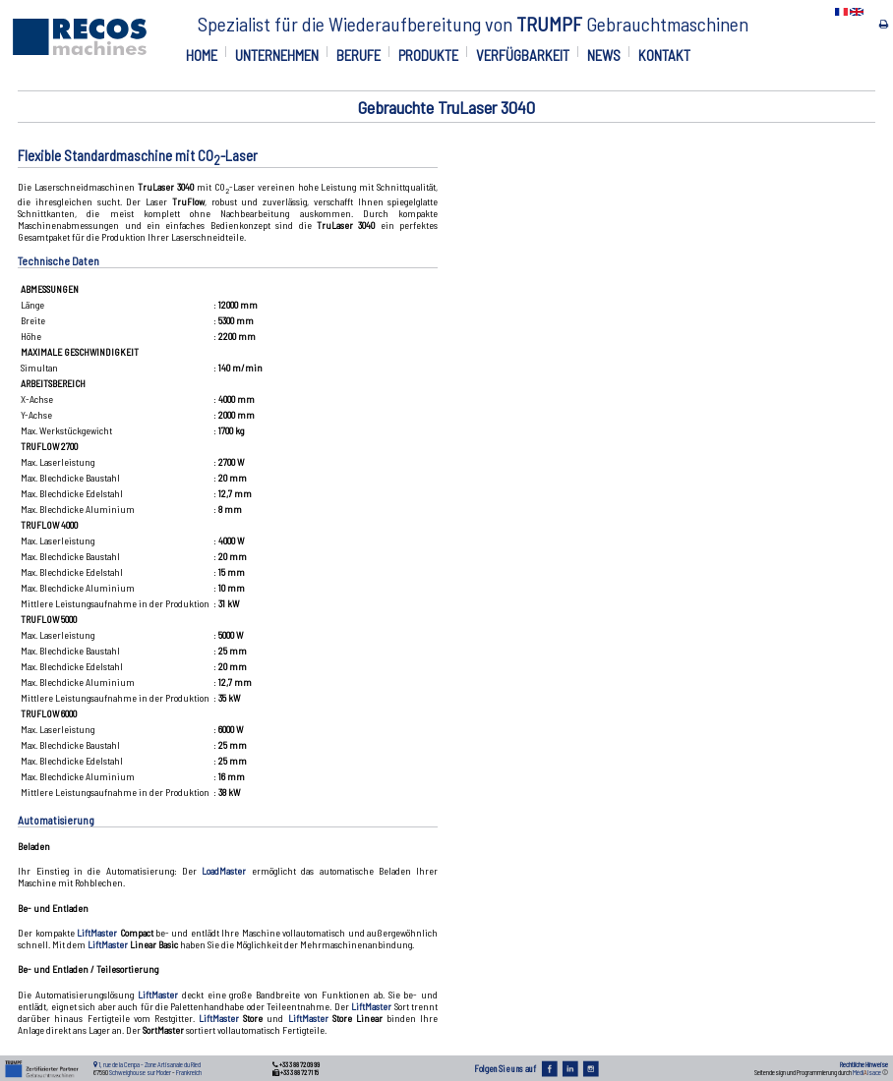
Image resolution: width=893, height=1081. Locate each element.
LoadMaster (224, 871)
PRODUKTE (428, 55)
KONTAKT (664, 55)
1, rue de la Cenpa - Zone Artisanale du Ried (149, 1064)
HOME (201, 55)
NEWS (604, 55)
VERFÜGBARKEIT (522, 55)
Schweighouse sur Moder (140, 1072)
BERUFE (358, 55)
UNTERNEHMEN (277, 55)
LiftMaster (97, 933)
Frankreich (189, 1072)
